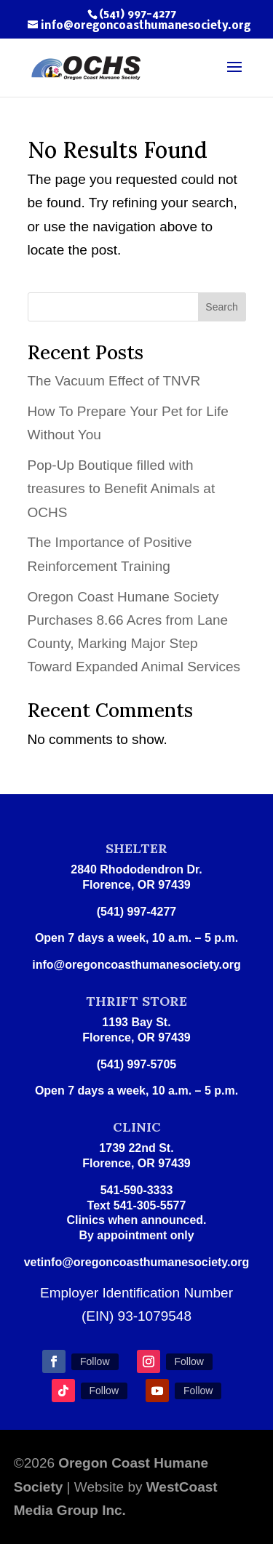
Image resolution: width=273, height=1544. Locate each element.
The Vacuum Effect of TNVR (114, 380)
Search (221, 307)
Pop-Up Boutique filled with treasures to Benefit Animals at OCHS (121, 488)
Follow (94, 1361)
